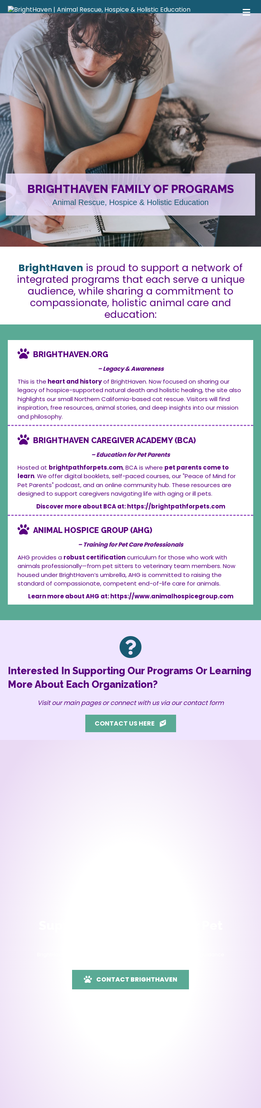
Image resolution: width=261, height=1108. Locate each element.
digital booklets (86, 509)
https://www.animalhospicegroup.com (171, 629)
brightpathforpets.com (86, 500)
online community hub (137, 518)
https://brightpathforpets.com (176, 539)
